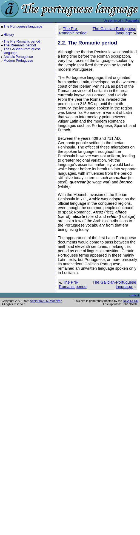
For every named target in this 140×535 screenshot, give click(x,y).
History (9, 35)
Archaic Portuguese (18, 57)
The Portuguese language (23, 26)
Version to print (113, 20)
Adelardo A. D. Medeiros (46, 300)
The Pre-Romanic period (22, 41)
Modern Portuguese (18, 61)
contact (134, 295)
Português (132, 20)
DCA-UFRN (130, 300)
